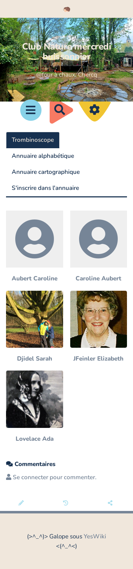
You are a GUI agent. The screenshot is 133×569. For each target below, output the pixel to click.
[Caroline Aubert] (99, 247)
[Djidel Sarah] (34, 327)
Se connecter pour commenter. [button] (51, 477)
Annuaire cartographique (46, 172)
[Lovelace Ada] (34, 407)
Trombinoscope (33, 140)
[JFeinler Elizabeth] (99, 327)
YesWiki (95, 536)
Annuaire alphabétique (43, 156)
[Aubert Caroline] (34, 247)
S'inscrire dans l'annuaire (45, 188)
